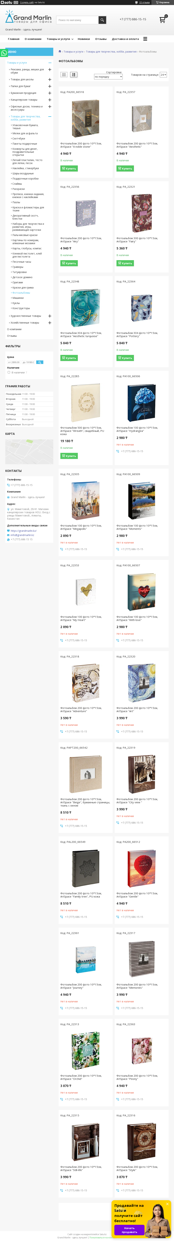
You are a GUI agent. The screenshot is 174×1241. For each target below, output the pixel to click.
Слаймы (17, 183)
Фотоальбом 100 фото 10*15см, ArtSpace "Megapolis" (81, 527)
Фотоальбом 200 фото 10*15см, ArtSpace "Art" (137, 709)
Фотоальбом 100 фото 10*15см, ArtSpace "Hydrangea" (137, 429)
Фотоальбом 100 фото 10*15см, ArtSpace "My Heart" (81, 618)
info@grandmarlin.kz (22, 535)
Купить (71, 168)
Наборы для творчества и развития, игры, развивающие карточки (28, 226)
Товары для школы (22, 79)
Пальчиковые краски (24, 235)
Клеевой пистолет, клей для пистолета (27, 255)
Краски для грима (23, 287)
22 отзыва (144, 2)
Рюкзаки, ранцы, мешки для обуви (27, 71)
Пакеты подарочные (24, 143)
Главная (13, 39)
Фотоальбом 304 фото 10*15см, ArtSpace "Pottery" (137, 334)
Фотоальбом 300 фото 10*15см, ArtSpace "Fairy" (137, 239)
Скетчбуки (18, 138)
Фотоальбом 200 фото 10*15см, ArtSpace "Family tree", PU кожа (81, 895)
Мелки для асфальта (25, 133)
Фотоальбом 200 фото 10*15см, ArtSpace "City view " (137, 800)
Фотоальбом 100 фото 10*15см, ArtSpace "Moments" (137, 527)
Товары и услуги (58, 39)
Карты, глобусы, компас (27, 248)
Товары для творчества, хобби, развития (111, 51)
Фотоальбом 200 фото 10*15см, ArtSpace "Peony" (137, 1077)
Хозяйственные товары (25, 322)
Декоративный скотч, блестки (25, 217)
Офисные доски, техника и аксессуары (27, 108)
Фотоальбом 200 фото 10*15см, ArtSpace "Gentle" (137, 895)
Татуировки (19, 272)
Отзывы (101, 39)
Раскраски (18, 189)
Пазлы (16, 202)
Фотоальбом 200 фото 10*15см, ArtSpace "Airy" (81, 239)
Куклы (16, 303)
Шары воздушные (23, 173)
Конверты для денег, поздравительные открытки (25, 152)
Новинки (84, 39)
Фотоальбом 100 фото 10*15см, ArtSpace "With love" (137, 618)
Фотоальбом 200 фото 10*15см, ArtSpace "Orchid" (81, 1077)
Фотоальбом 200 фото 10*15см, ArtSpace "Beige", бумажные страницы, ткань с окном (85, 802)
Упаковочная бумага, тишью (25, 126)
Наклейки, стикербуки (25, 168)
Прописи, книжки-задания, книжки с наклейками (28, 195)
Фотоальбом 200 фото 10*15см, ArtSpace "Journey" (81, 986)
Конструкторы (21, 308)
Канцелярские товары (24, 99)
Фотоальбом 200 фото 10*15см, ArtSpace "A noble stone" (81, 145)
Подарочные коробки (25, 178)
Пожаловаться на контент (103, 1237)
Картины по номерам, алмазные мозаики (25, 241)
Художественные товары (26, 316)
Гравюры (17, 267)
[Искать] (102, 20)
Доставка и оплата (125, 39)
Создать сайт (27, 2)
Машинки (18, 298)
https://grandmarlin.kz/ (24, 530)
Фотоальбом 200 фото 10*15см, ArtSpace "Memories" (137, 986)
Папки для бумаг (21, 86)
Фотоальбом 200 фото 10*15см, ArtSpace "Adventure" (81, 709)
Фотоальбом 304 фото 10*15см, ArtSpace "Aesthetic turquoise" (81, 334)
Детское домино (22, 277)
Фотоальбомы (21, 292)
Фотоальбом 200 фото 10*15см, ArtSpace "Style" (137, 1168)
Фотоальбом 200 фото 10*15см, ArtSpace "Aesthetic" (137, 145)
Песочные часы (21, 261)
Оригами (17, 282)
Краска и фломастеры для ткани (28, 209)
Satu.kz (103, 1234)
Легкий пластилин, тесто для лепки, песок (27, 161)
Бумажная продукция (23, 93)
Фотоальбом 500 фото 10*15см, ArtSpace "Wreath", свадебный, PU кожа (82, 431)
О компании (33, 39)
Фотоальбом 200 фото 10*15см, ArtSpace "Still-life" (81, 1168)
